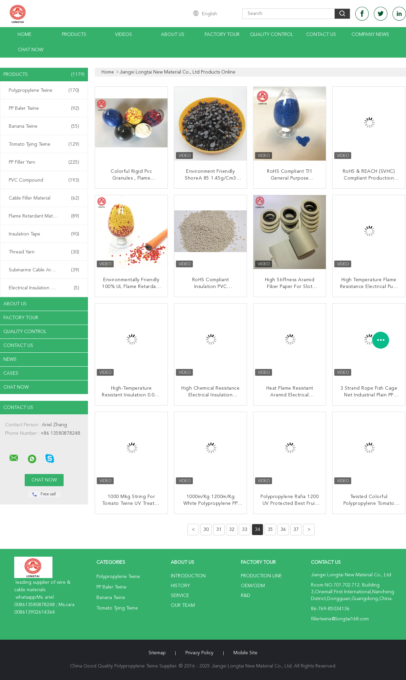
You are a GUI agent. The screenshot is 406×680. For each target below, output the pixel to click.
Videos (123, 34)
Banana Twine (44, 126)
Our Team (183, 605)
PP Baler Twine (44, 108)
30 (206, 529)
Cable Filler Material (44, 198)
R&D (245, 595)
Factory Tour (222, 34)
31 (219, 529)
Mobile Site (245, 653)
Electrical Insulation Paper (44, 288)
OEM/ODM (253, 585)
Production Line (261, 576)
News (10, 359)
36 (283, 529)
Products (74, 34)
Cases (10, 373)
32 (231, 529)
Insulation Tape (44, 234)
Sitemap (157, 653)
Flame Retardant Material (44, 216)
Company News (370, 34)
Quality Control (271, 34)
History (180, 585)
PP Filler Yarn (44, 162)
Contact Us (321, 34)
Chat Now (30, 49)
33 (244, 529)
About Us (172, 34)
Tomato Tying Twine (44, 144)
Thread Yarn (44, 252)
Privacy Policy (199, 653)
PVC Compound (44, 180)
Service (180, 595)
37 (296, 529)
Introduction (188, 576)
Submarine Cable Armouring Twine (45, 270)
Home (24, 34)
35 (270, 529)
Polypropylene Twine (44, 90)
